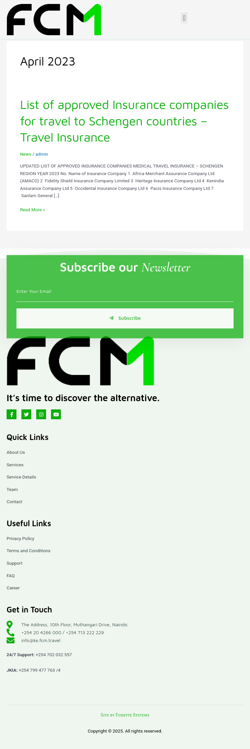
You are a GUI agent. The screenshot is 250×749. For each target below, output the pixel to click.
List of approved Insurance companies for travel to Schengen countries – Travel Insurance (124, 120)
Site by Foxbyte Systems (125, 715)
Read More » (32, 209)
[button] (184, 18)
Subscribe (125, 332)
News (25, 154)
